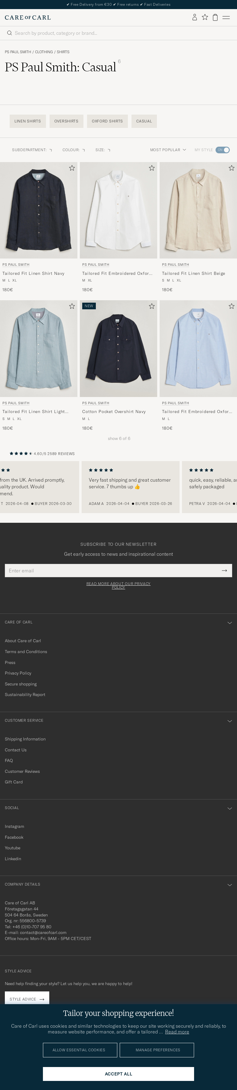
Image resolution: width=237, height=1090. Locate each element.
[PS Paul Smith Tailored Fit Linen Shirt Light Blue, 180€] (38, 365)
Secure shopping (21, 684)
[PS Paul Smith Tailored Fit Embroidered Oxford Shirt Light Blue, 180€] (198, 365)
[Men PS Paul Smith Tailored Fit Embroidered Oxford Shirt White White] (118, 210)
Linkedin (13, 858)
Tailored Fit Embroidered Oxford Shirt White (117, 274)
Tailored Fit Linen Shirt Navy (33, 273)
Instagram (14, 826)
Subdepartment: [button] (32, 150)
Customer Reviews (22, 771)
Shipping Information (25, 739)
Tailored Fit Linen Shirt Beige (193, 273)
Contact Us (16, 750)
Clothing (44, 52)
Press (10, 662)
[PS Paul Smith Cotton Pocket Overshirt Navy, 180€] (118, 365)
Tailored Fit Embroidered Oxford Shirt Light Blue (197, 412)
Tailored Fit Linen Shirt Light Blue (33, 412)
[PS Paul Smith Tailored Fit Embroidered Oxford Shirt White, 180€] (118, 227)
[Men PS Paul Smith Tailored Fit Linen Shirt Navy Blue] (38, 210)
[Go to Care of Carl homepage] (28, 17)
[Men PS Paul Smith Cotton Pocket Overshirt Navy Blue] (118, 348)
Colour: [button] (74, 150)
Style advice (23, 999)
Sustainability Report (25, 694)
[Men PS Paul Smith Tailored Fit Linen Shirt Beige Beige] (198, 210)
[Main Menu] (226, 17)
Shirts (63, 52)
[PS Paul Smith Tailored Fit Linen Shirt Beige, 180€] (198, 227)
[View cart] (215, 17)
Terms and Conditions (26, 651)
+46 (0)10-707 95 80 (31, 926)
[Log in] (195, 17)
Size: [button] (103, 150)
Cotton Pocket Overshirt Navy (114, 411)
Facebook (14, 837)
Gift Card (14, 782)
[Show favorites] (205, 17)
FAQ (9, 760)
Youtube (12, 848)
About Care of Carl (23, 640)
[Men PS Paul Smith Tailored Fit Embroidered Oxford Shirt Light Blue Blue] (198, 348)
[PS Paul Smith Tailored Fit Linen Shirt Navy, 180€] (38, 227)
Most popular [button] (168, 150)
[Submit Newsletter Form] (224, 570)
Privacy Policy (18, 673)
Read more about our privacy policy (118, 585)
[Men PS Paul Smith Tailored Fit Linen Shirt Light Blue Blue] (38, 348)
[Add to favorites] (70, 169)
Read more (177, 1031)
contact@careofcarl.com (43, 932)
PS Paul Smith (18, 52)
